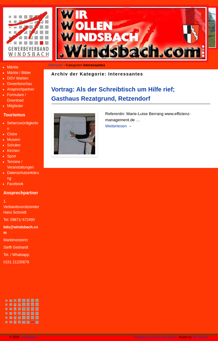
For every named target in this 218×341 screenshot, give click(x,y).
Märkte (12, 67)
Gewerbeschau (19, 84)
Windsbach (29, 337)
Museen (13, 140)
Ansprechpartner (20, 89)
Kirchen (13, 151)
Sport (11, 156)
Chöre (12, 134)
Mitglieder (15, 106)
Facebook (15, 184)
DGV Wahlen (18, 78)
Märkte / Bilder (19, 73)
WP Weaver (200, 337)
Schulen (13, 145)
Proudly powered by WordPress (155, 337)
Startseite (55, 65)
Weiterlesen (118, 126)
